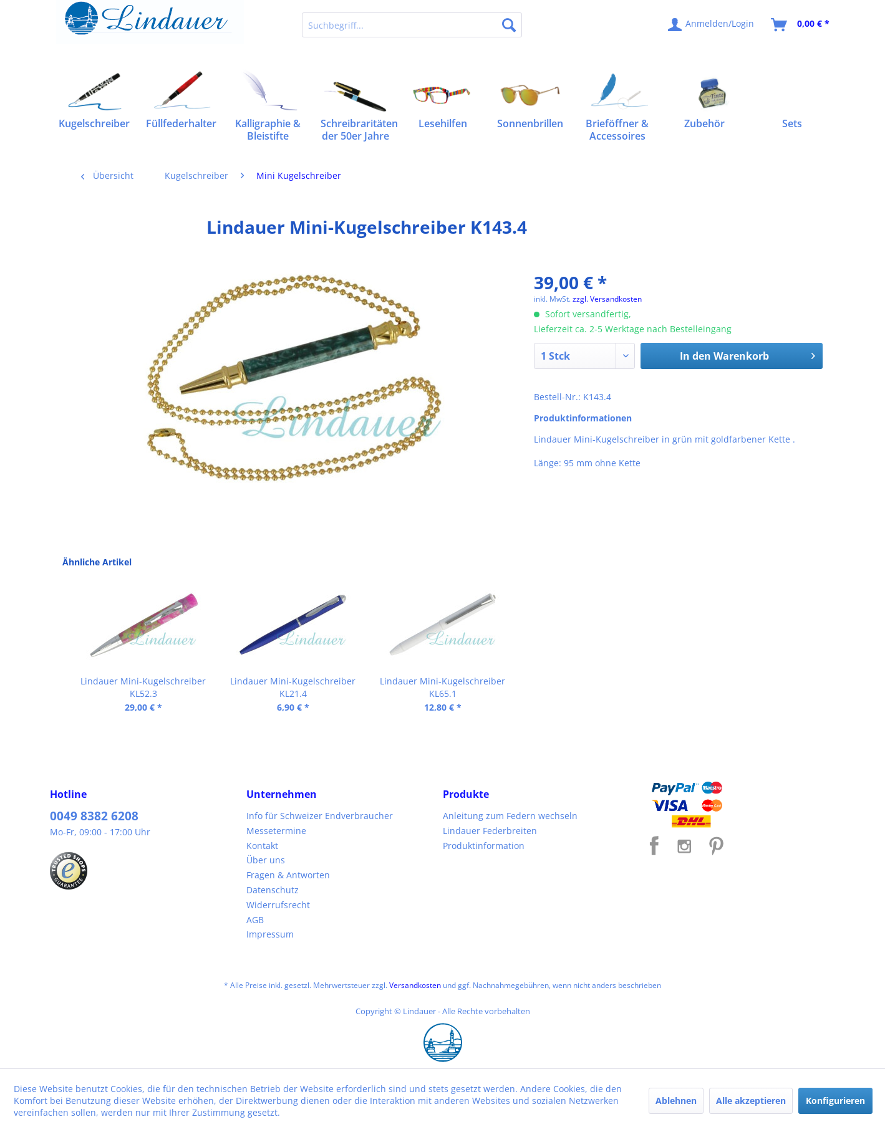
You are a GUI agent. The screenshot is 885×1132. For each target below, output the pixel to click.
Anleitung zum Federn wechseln (510, 816)
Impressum (270, 934)
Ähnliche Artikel (97, 562)
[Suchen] (509, 24)
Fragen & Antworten (288, 875)
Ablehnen (676, 1100)
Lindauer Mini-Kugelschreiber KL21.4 (292, 687)
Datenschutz (272, 890)
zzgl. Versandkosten (607, 299)
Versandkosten (415, 985)
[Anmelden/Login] (711, 24)
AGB (255, 920)
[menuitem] (412, 24)
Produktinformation (484, 845)
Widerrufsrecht (278, 905)
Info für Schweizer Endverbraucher (319, 816)
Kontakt (262, 845)
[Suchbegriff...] (412, 24)
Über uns (265, 860)
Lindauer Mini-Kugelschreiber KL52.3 (143, 687)
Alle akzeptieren (751, 1100)
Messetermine (276, 831)
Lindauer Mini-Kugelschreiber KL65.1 (442, 687)
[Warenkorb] (801, 24)
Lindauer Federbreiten (490, 831)
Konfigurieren (835, 1100)
